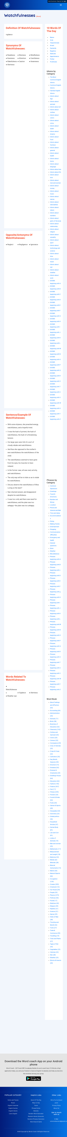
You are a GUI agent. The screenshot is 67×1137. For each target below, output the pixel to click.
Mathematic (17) (55, 849)
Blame (52, 37)
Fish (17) (53, 789)
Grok (51, 40)
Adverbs (36, 1111)
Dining (52, 521)
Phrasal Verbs (36, 1108)
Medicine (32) (54, 857)
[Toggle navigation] (61, 5)
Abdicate (53, 53)
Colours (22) (54, 740)
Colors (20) (53, 737)
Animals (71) (54, 718)
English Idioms (13, 1111)
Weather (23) (54, 957)
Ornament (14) (55, 887)
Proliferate (53, 62)
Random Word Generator (36, 1113)
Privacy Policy (56, 1105)
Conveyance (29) (55, 743)
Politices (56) (54, 898)
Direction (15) (54, 765)
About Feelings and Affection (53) (55, 705)
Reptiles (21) (54, 909)
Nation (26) (53, 871)
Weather (52, 551)
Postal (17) (53, 900)
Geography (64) (55, 811)
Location (53, 505)
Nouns (13, 1102)
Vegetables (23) (55, 949)
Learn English (13, 1113)
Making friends (55, 524)
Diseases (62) (54, 767)
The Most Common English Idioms (55, 79)
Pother (52, 59)
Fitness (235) (54, 792)
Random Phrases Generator (36, 1119)
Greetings (53, 491)
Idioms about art (55, 107)
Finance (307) (54, 786)
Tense (36, 1105)
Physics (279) (54, 895)
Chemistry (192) (55, 729)
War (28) (53, 955)
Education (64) (55, 781)
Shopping (53, 529)
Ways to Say (36, 1102)
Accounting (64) (55, 710)
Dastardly (53, 48)
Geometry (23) (55, 813)
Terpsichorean (54, 43)
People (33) (53, 892)
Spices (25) (53, 914)
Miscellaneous (54, 554)
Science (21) (54, 911)
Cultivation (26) (55, 756)
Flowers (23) (54, 795)
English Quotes (13, 1108)
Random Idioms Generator (36, 1116)
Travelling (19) (54, 936)
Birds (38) (53, 721)
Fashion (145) (54, 784)
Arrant (52, 45)
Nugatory (53, 51)
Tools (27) (53, 928)
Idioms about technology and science (55, 248)
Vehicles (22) (54, 952)
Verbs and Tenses (13, 1100)
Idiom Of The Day (36, 1100)
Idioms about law (55, 169)
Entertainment (54, 526)
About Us (56, 1108)
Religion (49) (54, 906)
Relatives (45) (54, 903)
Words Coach (33, 1131)
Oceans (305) (54, 884)
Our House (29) (55, 890)
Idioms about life (55, 172)
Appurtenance (54, 56)
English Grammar (13, 1105)
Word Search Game (36, 1121)
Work (51, 548)
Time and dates (55, 513)
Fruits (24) (53, 803)
